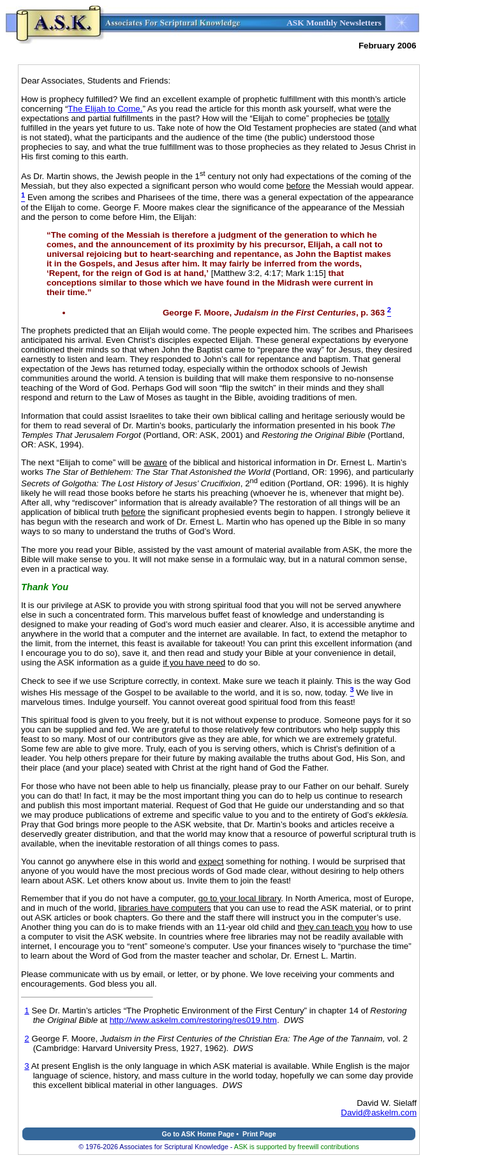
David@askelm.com (379, 1112)
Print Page (259, 1134)
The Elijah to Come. (105, 108)
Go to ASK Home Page (197, 1134)
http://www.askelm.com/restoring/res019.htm (193, 1020)
